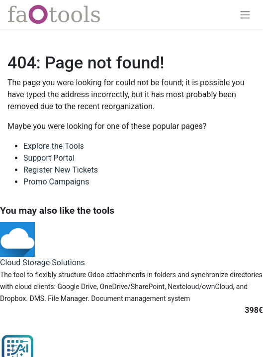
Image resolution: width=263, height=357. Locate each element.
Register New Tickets (60, 170)
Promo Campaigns (56, 181)
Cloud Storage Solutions (42, 262)
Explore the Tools (53, 146)
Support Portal (49, 158)
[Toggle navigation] (245, 14)
